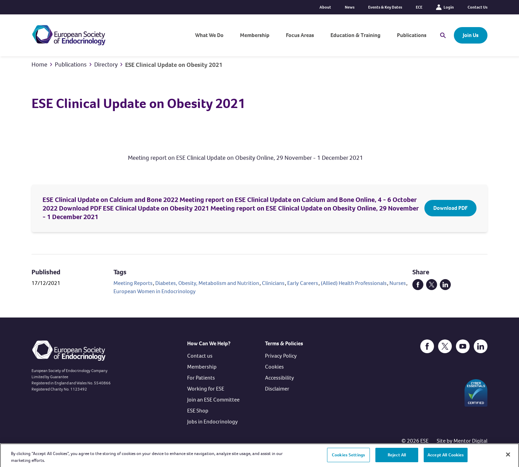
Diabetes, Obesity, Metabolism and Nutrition (207, 283)
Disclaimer (277, 388)
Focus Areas (300, 35)
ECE (419, 7)
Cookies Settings (348, 457)
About (325, 7)
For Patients (201, 377)
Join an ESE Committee (213, 399)
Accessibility (279, 377)
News (349, 7)
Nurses (397, 283)
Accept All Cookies (445, 457)
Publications (411, 35)
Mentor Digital (470, 440)
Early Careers (302, 283)
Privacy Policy (281, 355)
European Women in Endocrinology (154, 291)
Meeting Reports (133, 283)
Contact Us (477, 7)
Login (445, 7)
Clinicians (273, 283)
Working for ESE (205, 388)
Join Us (471, 35)
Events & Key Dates (385, 7)
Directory (106, 64)
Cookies (274, 366)
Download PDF (450, 208)
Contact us (200, 355)
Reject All (397, 457)
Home (39, 64)
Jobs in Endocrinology (212, 421)
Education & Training (355, 35)
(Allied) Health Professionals (354, 283)
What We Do (209, 35)
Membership (254, 35)
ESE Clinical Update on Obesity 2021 (173, 65)
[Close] (508, 457)
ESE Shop (197, 410)
